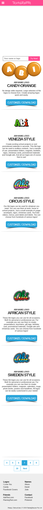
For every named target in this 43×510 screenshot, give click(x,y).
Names (28, 482)
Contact (28, 495)
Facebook (29, 497)
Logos (6, 482)
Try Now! (34, 58)
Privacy (10, 508)
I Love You (7, 484)
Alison (27, 484)
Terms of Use (17, 508)
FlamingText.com (10, 500)
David (27, 487)
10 (17, 468)
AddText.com (8, 497)
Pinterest (28, 500)
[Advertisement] (21, 31)
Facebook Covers (10, 490)
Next (25, 468)
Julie (27, 490)
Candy (5, 487)
